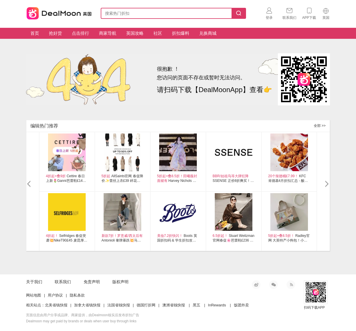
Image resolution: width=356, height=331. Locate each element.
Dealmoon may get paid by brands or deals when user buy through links (81, 321)
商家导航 (107, 33)
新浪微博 (256, 284)
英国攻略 (135, 33)
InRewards (217, 305)
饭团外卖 (241, 305)
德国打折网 (146, 305)
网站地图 (33, 295)
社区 (157, 33)
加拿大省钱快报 (87, 305)
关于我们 (34, 281)
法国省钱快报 (118, 305)
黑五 (196, 305)
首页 (34, 33)
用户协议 (55, 295)
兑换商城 (207, 33)
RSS (291, 284)
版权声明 (120, 281)
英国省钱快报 (57, 12)
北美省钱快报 (56, 305)
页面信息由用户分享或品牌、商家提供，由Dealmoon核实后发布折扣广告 (82, 315)
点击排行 (80, 33)
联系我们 (63, 281)
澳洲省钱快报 (173, 305)
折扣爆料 (180, 33)
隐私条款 (77, 295)
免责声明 (92, 281)
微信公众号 (273, 284)
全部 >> (320, 126)
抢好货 (55, 33)
